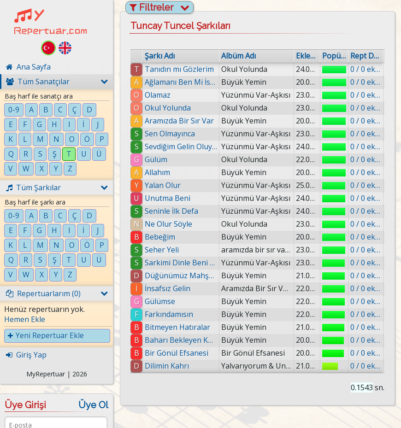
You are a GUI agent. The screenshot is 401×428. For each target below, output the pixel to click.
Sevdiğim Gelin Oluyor (181, 146)
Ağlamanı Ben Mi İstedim (181, 82)
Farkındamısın (169, 314)
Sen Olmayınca (170, 134)
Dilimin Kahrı (167, 366)
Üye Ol (93, 404)
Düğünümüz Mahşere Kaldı (181, 275)
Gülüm (156, 159)
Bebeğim (160, 237)
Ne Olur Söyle (168, 224)
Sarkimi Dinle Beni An (181, 263)
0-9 (13, 110)
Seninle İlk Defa (171, 211)
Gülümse (160, 301)
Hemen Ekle (24, 319)
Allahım (157, 172)
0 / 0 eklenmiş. (365, 69)
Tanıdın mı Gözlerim (179, 69)
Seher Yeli (162, 250)
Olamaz (158, 95)
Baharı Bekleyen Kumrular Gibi (181, 340)
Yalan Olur (163, 185)
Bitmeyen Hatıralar (177, 327)
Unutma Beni (167, 198)
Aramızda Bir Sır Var (179, 121)
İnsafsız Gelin (167, 288)
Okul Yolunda (168, 108)
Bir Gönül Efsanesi (176, 353)
